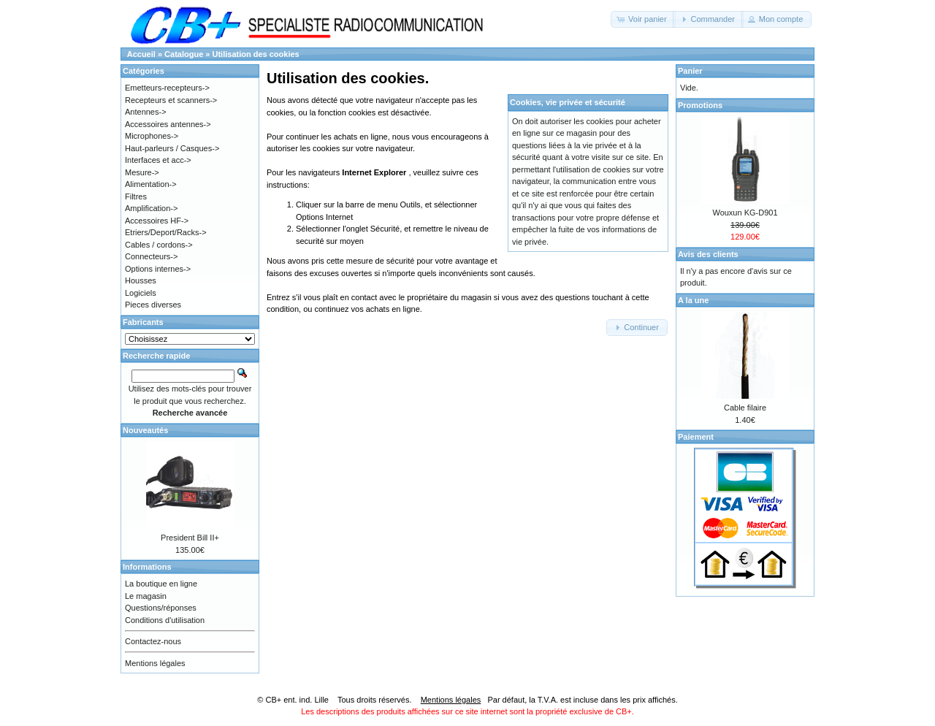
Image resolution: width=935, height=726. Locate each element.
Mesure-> (142, 172)
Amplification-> (151, 208)
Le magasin (146, 596)
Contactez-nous (153, 641)
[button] (643, 19)
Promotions (700, 105)
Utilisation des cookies (256, 54)
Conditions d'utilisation (165, 620)
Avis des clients (708, 254)
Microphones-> (151, 135)
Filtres (136, 196)
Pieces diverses (153, 304)
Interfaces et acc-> (158, 160)
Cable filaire (745, 407)
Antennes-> (146, 111)
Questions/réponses (160, 607)
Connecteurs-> (151, 256)
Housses (140, 280)
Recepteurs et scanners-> (171, 100)
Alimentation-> (151, 184)
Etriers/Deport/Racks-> (166, 232)
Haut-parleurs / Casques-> (172, 148)
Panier (690, 70)
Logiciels (140, 293)
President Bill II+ (190, 537)
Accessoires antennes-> (168, 124)
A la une (693, 300)
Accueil (141, 54)
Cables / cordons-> (159, 244)
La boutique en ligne (161, 583)
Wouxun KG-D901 (744, 212)
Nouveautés (145, 430)
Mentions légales (155, 663)
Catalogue (183, 54)
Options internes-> (158, 268)
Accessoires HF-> (156, 220)
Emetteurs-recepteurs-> (167, 87)
